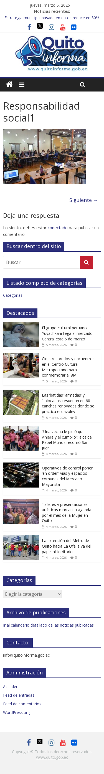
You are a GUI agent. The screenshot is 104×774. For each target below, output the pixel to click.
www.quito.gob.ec (52, 757)
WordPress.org (16, 712)
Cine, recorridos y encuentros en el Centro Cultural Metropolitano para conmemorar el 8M (68, 367)
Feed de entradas (18, 695)
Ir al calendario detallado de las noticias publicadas (48, 625)
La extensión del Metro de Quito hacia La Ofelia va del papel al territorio (66, 546)
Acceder (10, 686)
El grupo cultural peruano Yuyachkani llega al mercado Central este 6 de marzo (67, 333)
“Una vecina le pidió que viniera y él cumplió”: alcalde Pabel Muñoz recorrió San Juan (67, 440)
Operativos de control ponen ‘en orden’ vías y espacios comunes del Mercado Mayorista (67, 476)
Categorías (12, 295)
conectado (58, 227)
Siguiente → (83, 200)
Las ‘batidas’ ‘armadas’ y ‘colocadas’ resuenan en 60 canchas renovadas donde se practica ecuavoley (68, 403)
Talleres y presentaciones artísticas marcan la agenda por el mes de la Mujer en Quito (66, 512)
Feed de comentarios (22, 703)
